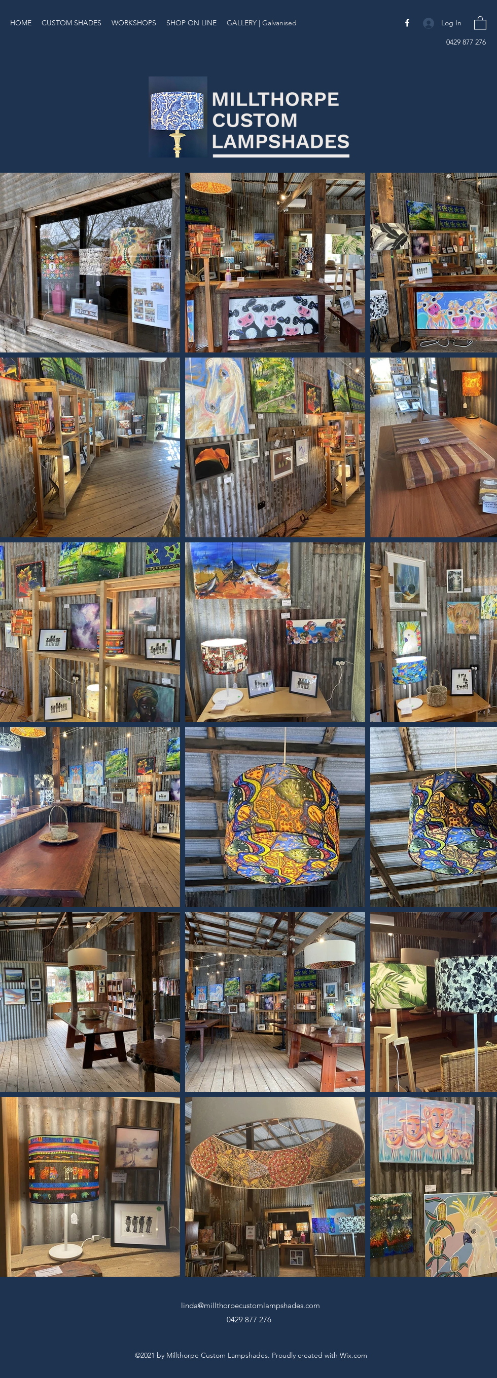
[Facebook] (407, 23)
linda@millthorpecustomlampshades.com (250, 1305)
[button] (480, 22)
